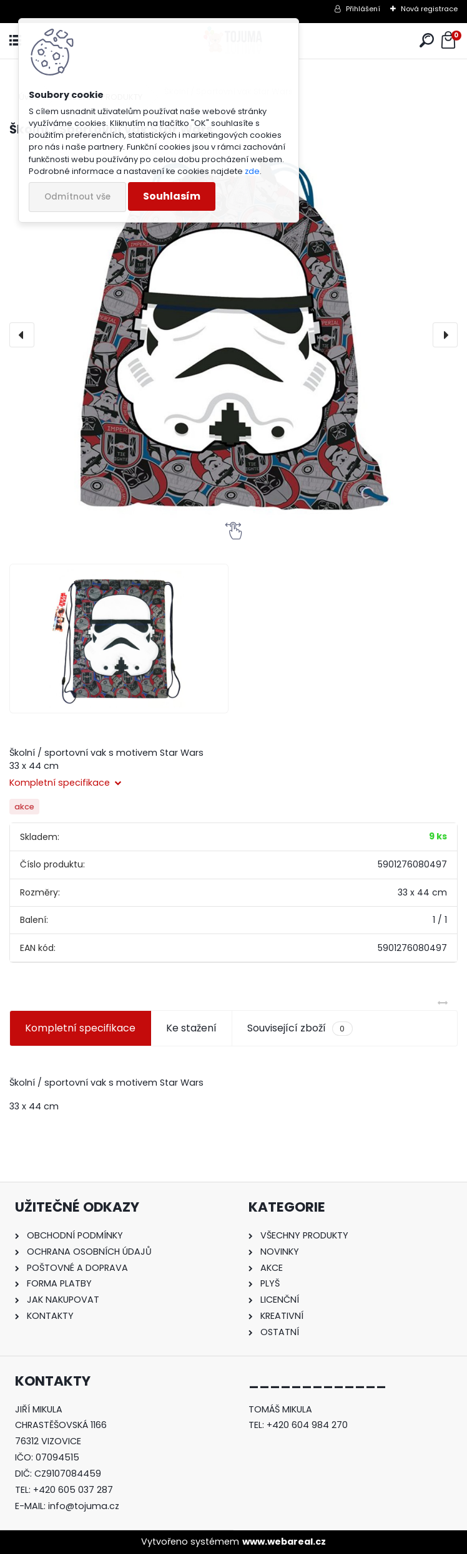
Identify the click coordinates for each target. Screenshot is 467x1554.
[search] (427, 41)
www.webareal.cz (284, 1541)
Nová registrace (429, 9)
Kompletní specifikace (80, 1028)
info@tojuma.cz (83, 1506)
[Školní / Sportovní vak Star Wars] (233, 335)
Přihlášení (363, 9)
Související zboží (299, 1028)
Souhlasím (171, 196)
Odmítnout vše (77, 197)
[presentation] (21, 334)
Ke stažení (191, 1028)
